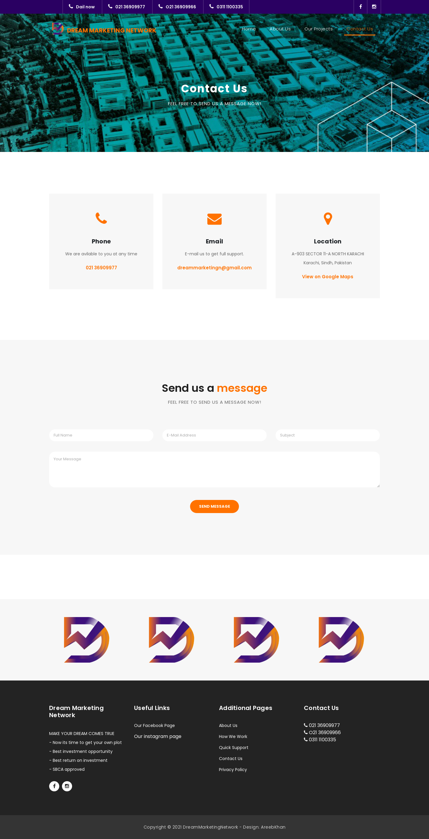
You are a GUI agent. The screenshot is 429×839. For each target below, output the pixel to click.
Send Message (214, 506)
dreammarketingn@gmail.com (214, 268)
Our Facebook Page (154, 725)
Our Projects (318, 29)
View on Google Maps (327, 277)
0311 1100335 (226, 7)
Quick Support (233, 748)
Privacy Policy (233, 770)
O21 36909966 (177, 7)
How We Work (233, 736)
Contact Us (359, 29)
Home (250, 29)
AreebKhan (273, 827)
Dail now (82, 7)
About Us (280, 29)
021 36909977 (126, 7)
